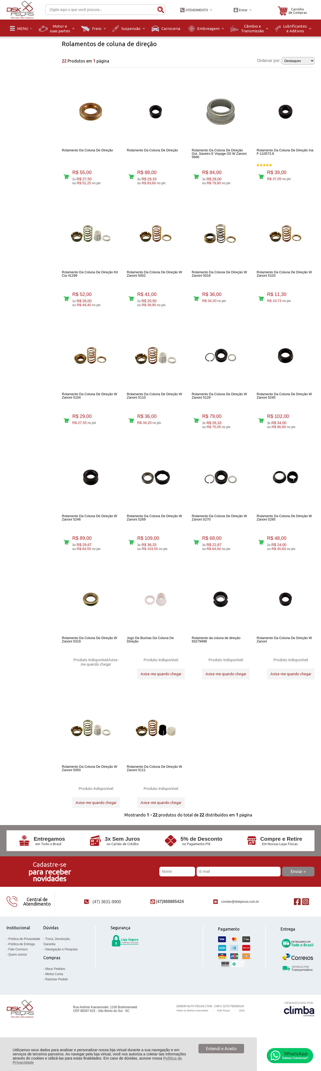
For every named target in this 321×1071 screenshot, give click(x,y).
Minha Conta (54, 1001)
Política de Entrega (21, 971)
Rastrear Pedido (56, 1006)
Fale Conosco (18, 976)
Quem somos (17, 981)
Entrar (243, 10)
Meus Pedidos (55, 996)
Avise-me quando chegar (100, 679)
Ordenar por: (269, 60)
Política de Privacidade (24, 966)
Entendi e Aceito (221, 1048)
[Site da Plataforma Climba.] (299, 1036)
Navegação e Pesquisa (61, 976)
